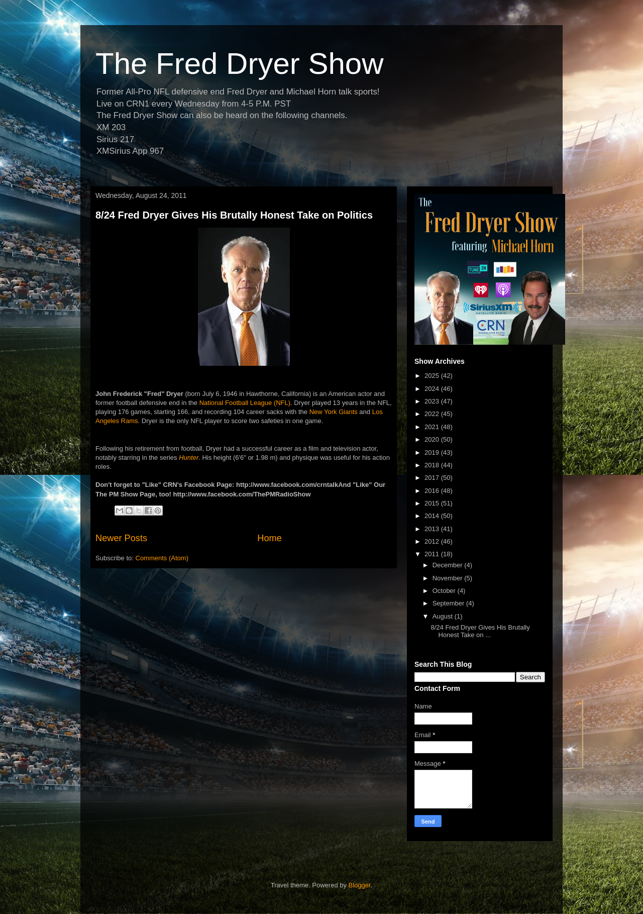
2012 (432, 541)
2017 (432, 477)
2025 (432, 375)
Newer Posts (121, 538)
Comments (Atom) (162, 558)
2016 (432, 490)
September (449, 603)
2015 (432, 503)
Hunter (188, 457)
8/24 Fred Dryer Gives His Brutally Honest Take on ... (480, 631)
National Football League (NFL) (244, 403)
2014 (432, 516)
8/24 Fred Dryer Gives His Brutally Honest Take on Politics (234, 215)
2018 (432, 465)
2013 (432, 529)
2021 (432, 427)
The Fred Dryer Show (239, 63)
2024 (432, 388)
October (445, 590)
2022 (432, 414)
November (449, 578)
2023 (432, 401)
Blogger (360, 885)
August (444, 616)
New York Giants (333, 412)
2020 (432, 439)
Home (269, 538)
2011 (432, 554)
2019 (432, 452)
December (449, 565)
